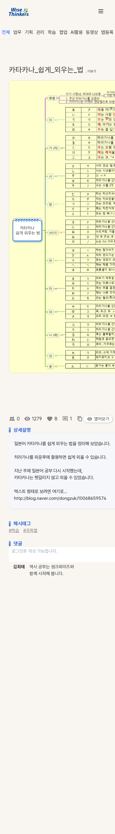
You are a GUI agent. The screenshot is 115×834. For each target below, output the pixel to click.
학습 (52, 32)
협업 (63, 32)
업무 (17, 32)
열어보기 (98, 419)
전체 (6, 32)
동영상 (92, 32)
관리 (40, 32)
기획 (29, 32)
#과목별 (30, 530)
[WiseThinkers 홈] (19, 11)
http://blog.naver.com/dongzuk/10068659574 (60, 498)
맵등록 (107, 32)
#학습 (14, 530)
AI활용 (76, 32)
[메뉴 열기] (100, 11)
